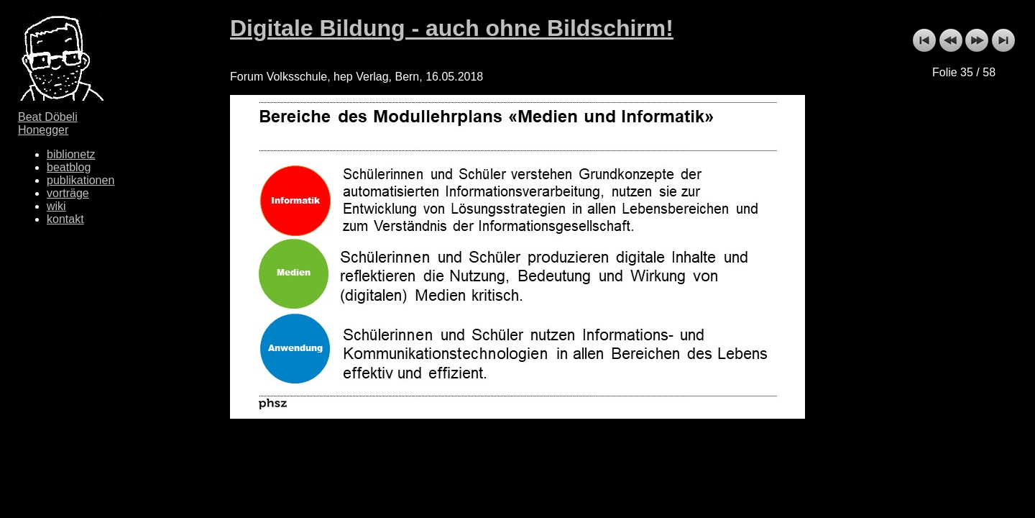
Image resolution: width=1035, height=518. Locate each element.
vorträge (68, 193)
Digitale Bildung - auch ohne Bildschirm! (451, 28)
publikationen (80, 180)
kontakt (65, 219)
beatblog (69, 167)
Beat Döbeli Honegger (48, 123)
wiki (56, 206)
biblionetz (71, 154)
